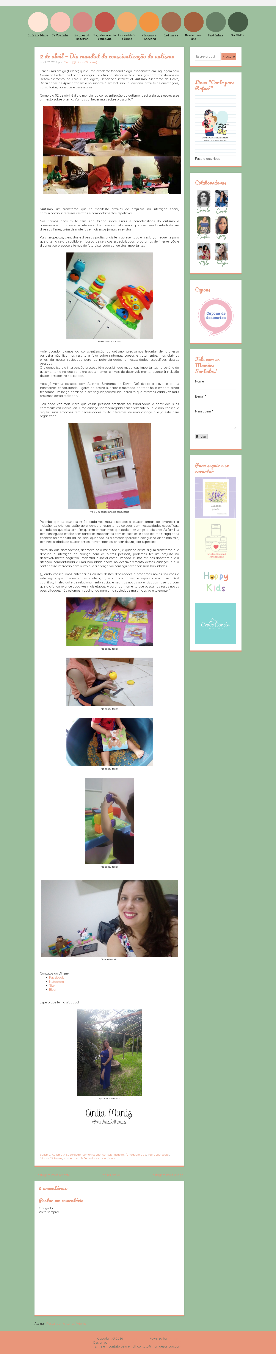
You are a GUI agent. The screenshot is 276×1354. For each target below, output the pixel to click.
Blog (52, 990)
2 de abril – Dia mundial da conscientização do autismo (107, 56)
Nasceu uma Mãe (75, 1158)
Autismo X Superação (66, 1154)
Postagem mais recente (53, 1175)
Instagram (56, 982)
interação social (158, 1154)
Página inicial (110, 1175)
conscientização (113, 1154)
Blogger (173, 1338)
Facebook (56, 977)
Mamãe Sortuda (135, 1338)
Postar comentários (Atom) (66, 1324)
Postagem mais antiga (167, 1175)
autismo (45, 1154)
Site (52, 985)
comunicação (91, 1154)
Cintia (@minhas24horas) (80, 62)
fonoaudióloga (135, 1154)
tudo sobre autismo (101, 1158)
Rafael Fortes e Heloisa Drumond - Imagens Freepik (145, 1343)
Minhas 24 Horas (51, 1158)
